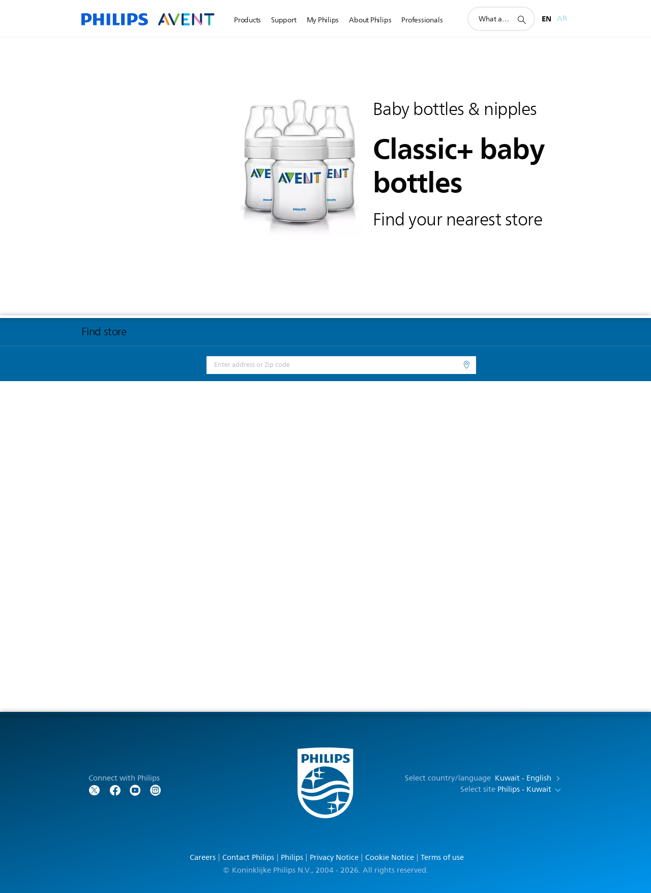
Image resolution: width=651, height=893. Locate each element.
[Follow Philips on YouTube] (135, 789)
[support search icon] (521, 19)
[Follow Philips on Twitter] (94, 789)
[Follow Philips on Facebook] (115, 789)
